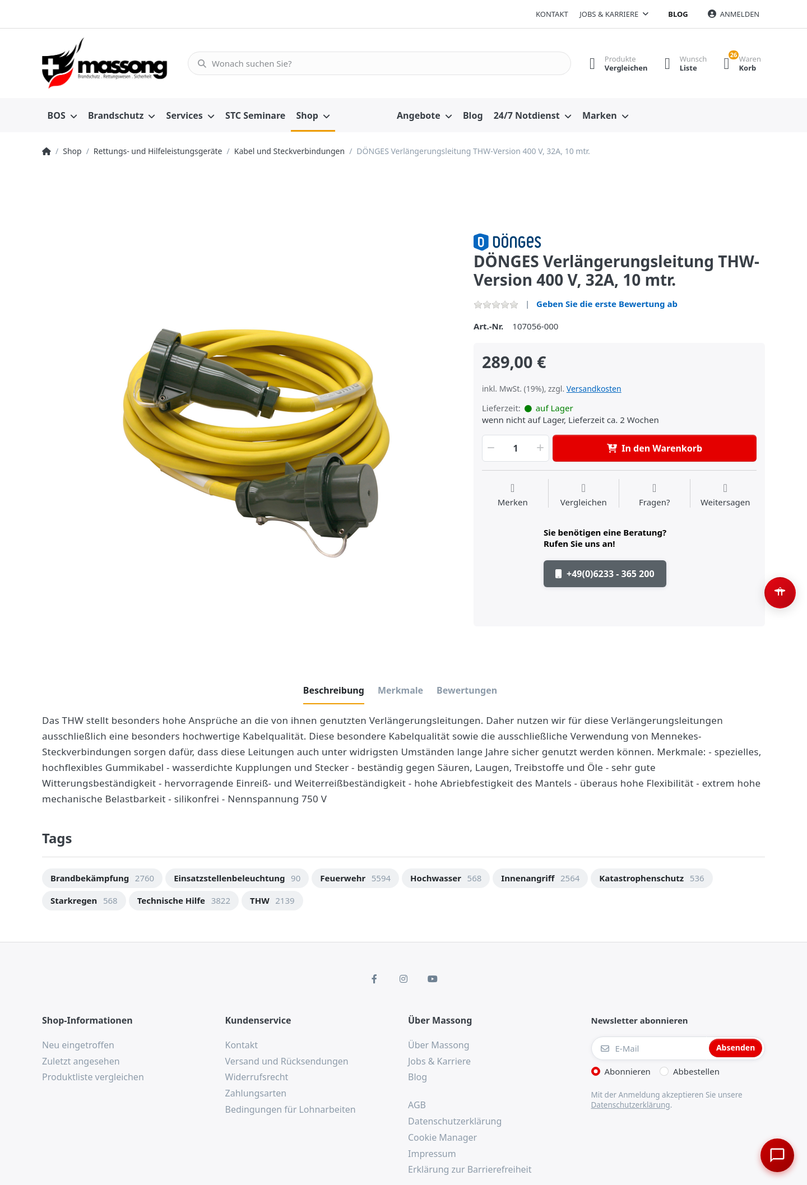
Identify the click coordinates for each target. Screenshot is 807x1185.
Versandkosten (594, 388)
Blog (678, 14)
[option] (249, 440)
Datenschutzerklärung (630, 1105)
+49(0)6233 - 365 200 (605, 574)
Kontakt (552, 14)
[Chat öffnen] (777, 1155)
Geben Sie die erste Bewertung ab (607, 303)
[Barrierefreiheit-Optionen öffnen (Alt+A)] (780, 592)
